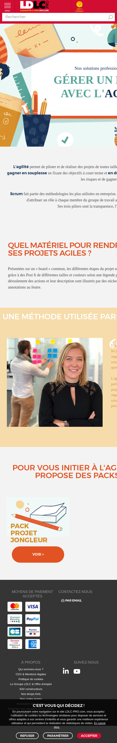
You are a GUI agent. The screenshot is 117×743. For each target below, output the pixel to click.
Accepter (89, 736)
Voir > (38, 554)
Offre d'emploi (43, 684)
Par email (71, 600)
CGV (19, 674)
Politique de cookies (30, 679)
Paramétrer (57, 736)
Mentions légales (35, 674)
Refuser (27, 736)
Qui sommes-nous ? (30, 669)
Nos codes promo (31, 698)
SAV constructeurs (30, 689)
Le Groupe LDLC (20, 684)
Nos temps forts (31, 694)
